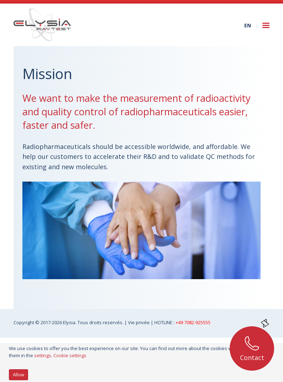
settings (42, 355)
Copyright (24, 322)
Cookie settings (69, 355)
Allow (18, 374)
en (247, 25)
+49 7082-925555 (193, 322)
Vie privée (139, 322)
